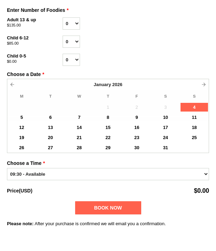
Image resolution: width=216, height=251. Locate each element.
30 (136, 147)
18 (194, 127)
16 (136, 127)
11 (194, 117)
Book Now (108, 208)
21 (79, 137)
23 (136, 137)
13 (50, 127)
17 (165, 127)
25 (194, 137)
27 (50, 147)
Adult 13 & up (35, 22)
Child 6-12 (35, 40)
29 (107, 147)
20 (50, 137)
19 (21, 137)
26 (21, 147)
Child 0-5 (35, 58)
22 (107, 137)
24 (165, 137)
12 (21, 127)
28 (79, 147)
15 (107, 127)
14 (79, 127)
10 (165, 117)
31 (165, 147)
